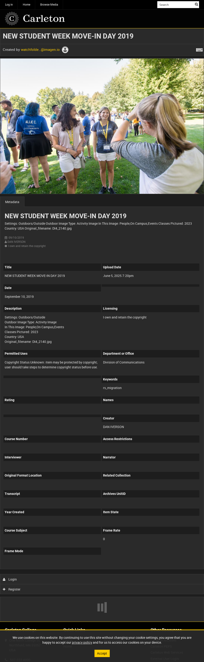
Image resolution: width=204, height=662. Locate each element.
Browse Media (49, 4)
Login (10, 579)
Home (26, 4)
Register (12, 589)
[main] (102, 325)
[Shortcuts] (199, 49)
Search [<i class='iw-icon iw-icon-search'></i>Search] (196, 4)
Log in (9, 4)
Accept (102, 653)
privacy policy (82, 642)
